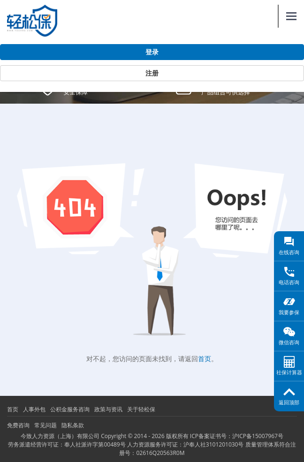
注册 (152, 73)
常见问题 (45, 425)
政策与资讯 (108, 409)
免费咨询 (18, 425)
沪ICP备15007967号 (257, 436)
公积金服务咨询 (70, 409)
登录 (152, 52)
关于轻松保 (141, 409)
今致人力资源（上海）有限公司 (60, 436)
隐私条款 (72, 425)
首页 (204, 358)
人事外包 (34, 409)
